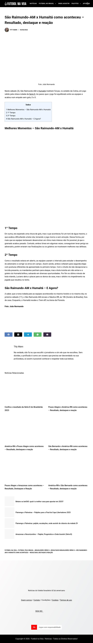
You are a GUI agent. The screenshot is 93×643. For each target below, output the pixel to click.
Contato (37, 600)
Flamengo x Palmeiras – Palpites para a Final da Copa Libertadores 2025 (43, 512)
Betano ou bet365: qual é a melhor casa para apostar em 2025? (39, 501)
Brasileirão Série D (42, 550)
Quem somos (26, 600)
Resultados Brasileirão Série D (63, 550)
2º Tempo (10, 116)
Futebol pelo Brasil (25, 550)
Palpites (77, 3)
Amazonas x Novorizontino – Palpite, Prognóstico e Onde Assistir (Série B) (44, 534)
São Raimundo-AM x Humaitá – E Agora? (23, 119)
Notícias (33, 3)
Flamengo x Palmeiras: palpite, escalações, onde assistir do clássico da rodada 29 (47, 523)
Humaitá (42, 91)
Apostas (86, 3)
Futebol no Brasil (48, 3)
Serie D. (32, 94)
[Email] (47, 334)
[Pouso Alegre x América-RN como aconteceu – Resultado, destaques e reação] (68, 389)
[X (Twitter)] (18, 334)
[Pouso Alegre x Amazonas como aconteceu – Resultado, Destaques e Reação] (25, 468)
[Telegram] (28, 334)
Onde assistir (63, 3)
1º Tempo (10, 113)
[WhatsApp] (38, 334)
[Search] (87, 3)
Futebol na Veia (11, 550)
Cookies (55, 600)
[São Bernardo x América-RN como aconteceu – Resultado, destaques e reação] (68, 429)
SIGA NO (39, 611)
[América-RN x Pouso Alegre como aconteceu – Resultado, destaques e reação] (25, 429)
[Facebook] (8, 334)
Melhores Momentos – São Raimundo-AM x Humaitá (28, 110)
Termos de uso (66, 600)
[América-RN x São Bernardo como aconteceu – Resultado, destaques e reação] (68, 468)
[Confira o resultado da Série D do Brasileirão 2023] (25, 389)
